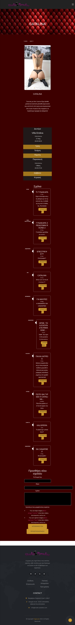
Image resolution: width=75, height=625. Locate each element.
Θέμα (37, 484)
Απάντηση (43, 210)
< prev (25, 41)
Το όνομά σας (37, 477)
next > (32, 41)
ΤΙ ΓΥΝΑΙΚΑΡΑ (42, 192)
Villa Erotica (37, 133)
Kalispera (42, 425)
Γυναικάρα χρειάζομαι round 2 (42, 225)
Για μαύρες (42, 299)
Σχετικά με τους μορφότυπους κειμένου (37, 507)
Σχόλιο (37, 491)
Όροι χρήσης (44, 587)
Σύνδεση (30, 581)
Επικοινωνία (30, 584)
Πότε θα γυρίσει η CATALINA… (42, 396)
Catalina (42, 275)
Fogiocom (37, 619)
